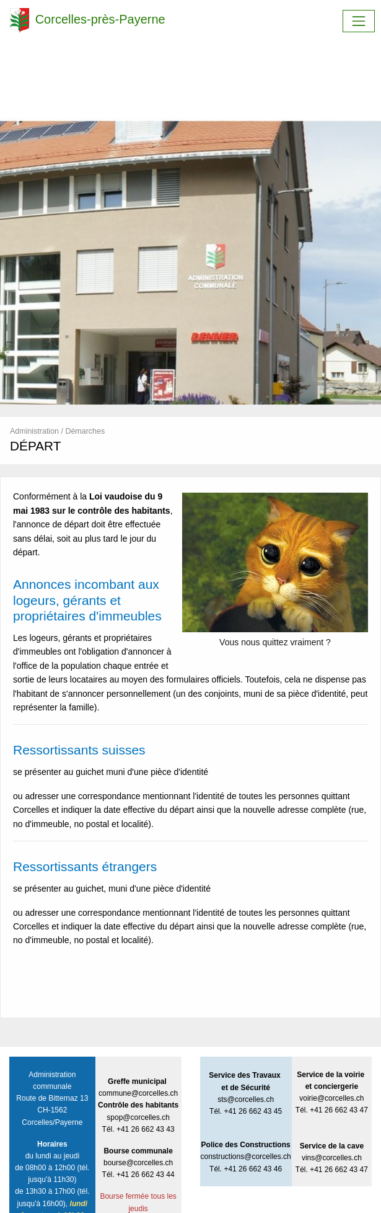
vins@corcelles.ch (332, 1157)
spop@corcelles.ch (138, 1117)
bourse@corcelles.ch (138, 1162)
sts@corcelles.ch (245, 1099)
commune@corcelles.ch (138, 1093)
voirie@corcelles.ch (331, 1098)
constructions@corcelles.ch (246, 1156)
